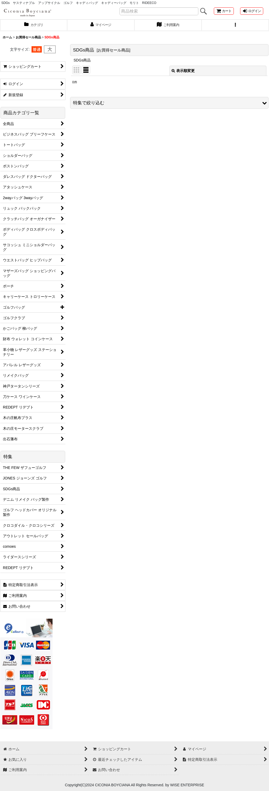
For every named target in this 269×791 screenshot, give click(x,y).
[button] (235, 29)
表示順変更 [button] (183, 75)
